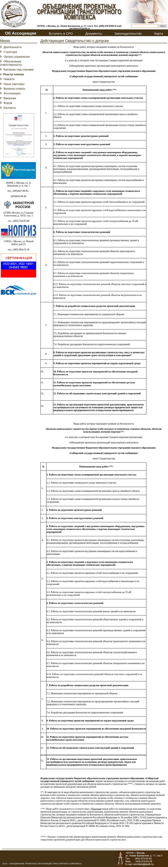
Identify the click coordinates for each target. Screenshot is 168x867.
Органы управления (17, 56)
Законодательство (128, 33)
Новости (9, 79)
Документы (93, 33)
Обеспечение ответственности (11, 63)
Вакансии (10, 98)
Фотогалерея (12, 93)
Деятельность (13, 47)
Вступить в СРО (61, 33)
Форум (8, 103)
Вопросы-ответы (14, 88)
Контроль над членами (19, 69)
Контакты (10, 107)
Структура (10, 51)
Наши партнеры (14, 84)
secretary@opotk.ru (79, 28)
